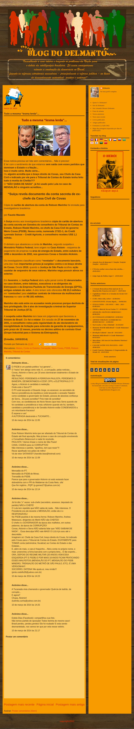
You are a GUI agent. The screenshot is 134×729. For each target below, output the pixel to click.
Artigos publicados (98, 123)
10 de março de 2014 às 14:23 (26, 576)
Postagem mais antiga (70, 704)
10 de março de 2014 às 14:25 (26, 605)
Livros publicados (98, 120)
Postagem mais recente (19, 704)
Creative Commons (120, 386)
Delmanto (16, 363)
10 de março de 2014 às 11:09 (26, 458)
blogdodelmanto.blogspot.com (109, 390)
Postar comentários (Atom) (24, 711)
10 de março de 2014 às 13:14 (26, 489)
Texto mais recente (98, 117)
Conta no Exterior (31, 348)
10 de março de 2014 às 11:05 (26, 420)
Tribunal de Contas (21, 351)
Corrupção (45, 348)
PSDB (67, 348)
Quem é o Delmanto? (99, 103)
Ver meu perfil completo (108, 92)
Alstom (19, 348)
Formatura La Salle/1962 (100, 126)
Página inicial (45, 704)
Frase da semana (98, 111)
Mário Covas (57, 348)
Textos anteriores (98, 114)
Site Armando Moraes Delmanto (103, 108)
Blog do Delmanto (101, 384)
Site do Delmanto (98, 105)
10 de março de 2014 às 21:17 (26, 630)
